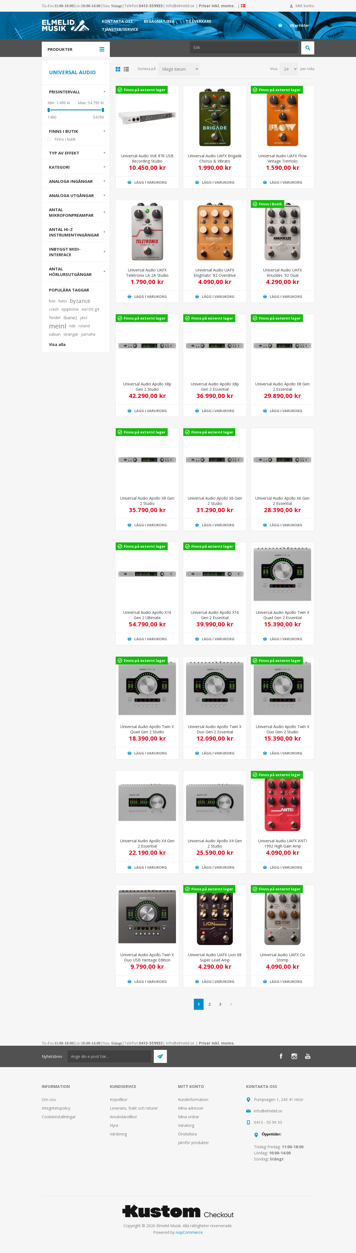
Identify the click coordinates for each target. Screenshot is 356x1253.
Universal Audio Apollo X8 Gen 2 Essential (282, 386)
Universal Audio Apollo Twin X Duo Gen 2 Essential (214, 729)
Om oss (49, 1099)
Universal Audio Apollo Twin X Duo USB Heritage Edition (147, 957)
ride (72, 325)
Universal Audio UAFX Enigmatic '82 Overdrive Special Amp (215, 275)
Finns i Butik (270, 203)
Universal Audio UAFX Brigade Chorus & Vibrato (215, 158)
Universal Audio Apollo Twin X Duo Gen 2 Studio (282, 729)
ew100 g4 (90, 309)
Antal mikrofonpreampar (71, 212)
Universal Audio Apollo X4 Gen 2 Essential (147, 843)
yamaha (88, 334)
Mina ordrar (188, 1116)
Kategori (59, 167)
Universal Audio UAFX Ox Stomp (282, 957)
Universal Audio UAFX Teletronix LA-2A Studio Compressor (147, 275)
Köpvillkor (118, 1099)
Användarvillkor (123, 1116)
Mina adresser (191, 1108)
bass (62, 300)
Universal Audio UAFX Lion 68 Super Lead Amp (214, 957)
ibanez (70, 318)
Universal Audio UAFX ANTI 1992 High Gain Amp (282, 843)
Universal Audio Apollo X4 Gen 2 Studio (215, 843)
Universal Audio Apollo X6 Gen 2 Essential (282, 500)
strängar (70, 334)
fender (55, 317)
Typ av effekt (64, 153)
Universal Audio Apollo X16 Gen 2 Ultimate (147, 615)
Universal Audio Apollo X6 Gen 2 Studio (215, 500)
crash (54, 309)
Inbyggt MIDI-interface (65, 251)
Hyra (114, 1125)
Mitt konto (304, 5)
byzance (80, 301)
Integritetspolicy (56, 1108)
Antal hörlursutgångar (70, 271)
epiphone (70, 309)
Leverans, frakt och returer (134, 1108)
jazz (83, 317)
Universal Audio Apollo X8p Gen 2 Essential (215, 386)
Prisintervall (64, 91)
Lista (126, 69)
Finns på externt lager (144, 89)
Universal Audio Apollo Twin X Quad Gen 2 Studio (147, 729)
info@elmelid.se (180, 5)
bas (52, 300)
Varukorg (186, 1125)
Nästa (231, 1004)
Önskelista (187, 1134)
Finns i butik (63, 131)
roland (84, 325)
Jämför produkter (193, 1142)
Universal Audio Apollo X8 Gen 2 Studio (147, 500)
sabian (55, 334)
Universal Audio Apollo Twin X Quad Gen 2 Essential (282, 615)
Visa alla (57, 344)
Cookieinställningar (59, 1116)
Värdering (118, 1134)
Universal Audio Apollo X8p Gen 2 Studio (147, 386)
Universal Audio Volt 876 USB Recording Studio (147, 158)
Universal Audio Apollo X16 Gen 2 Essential (215, 615)
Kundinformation (193, 1099)
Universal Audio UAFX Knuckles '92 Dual (282, 272)
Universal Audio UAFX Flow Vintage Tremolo (282, 158)
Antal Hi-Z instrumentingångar (74, 232)
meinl (57, 326)
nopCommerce (189, 1232)
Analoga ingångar (71, 181)
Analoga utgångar (71, 195)
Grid (117, 69)
